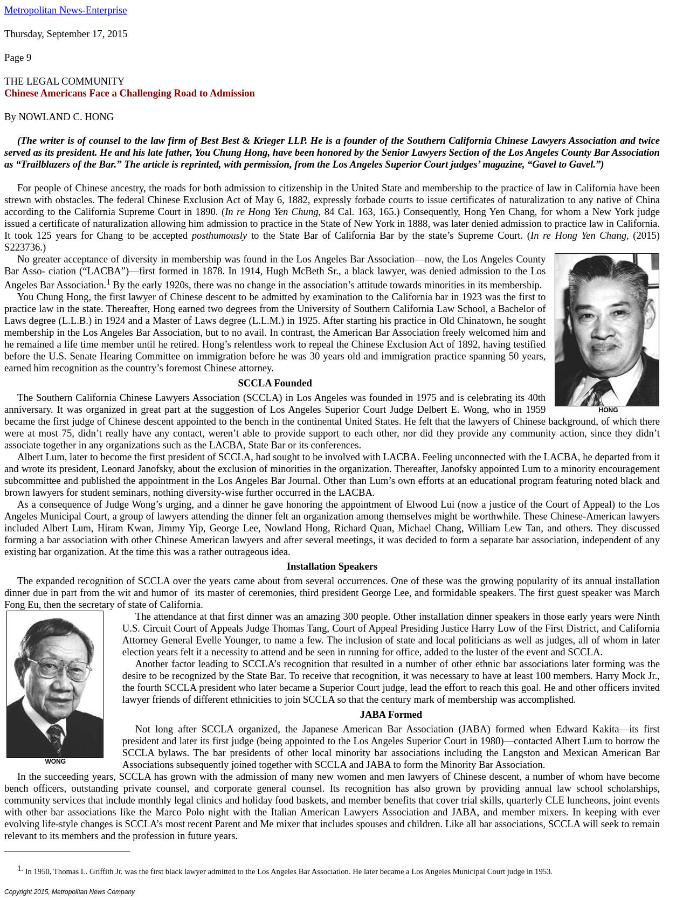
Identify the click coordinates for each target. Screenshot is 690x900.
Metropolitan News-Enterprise (65, 10)
